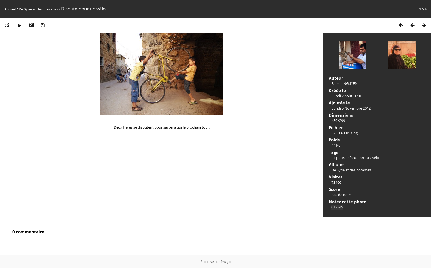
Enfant (351, 157)
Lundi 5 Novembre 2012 (351, 108)
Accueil (10, 9)
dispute (337, 157)
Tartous (364, 157)
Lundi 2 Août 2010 (346, 95)
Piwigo (226, 261)
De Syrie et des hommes (38, 9)
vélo (375, 157)
